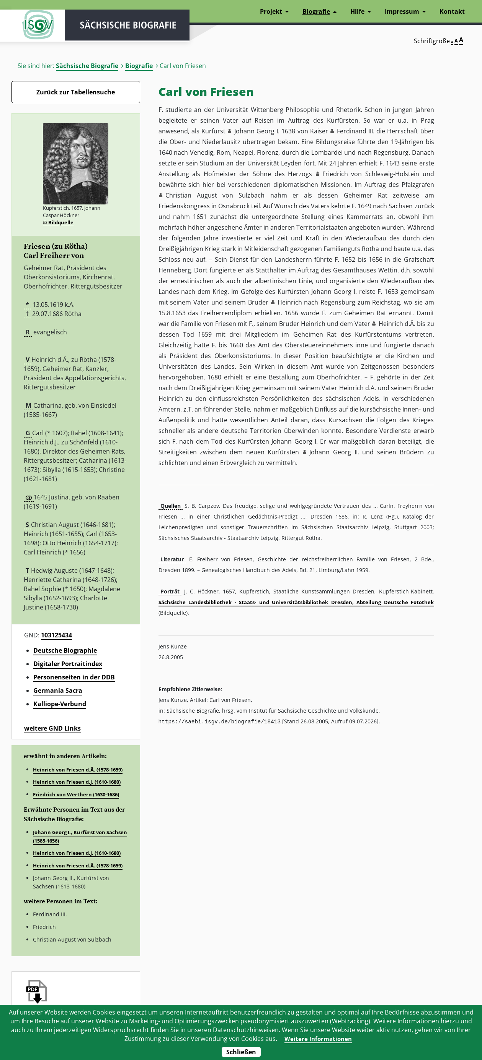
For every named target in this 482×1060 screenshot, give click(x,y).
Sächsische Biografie (87, 66)
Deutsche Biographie (65, 650)
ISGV (34, 27)
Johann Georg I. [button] (256, 131)
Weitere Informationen (318, 1038)
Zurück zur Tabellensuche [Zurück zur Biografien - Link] (75, 92)
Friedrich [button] (335, 174)
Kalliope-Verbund (59, 704)
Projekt (271, 11)
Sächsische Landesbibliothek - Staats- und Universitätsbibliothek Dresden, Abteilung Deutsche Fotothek (296, 602)
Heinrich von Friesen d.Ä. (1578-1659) (78, 769)
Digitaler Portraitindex (67, 664)
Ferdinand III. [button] (355, 131)
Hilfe (357, 11)
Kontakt (452, 11)
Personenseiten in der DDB (74, 677)
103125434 (56, 635)
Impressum (402, 11)
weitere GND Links (52, 728)
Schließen (241, 1052)
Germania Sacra (57, 690)
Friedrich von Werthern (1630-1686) (76, 794)
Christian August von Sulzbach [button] (215, 195)
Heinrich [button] (290, 302)
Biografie (139, 66)
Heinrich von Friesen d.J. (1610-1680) (77, 781)
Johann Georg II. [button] (334, 452)
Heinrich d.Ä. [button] (397, 323)
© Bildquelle (58, 222)
